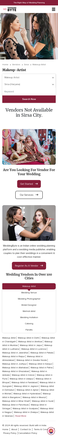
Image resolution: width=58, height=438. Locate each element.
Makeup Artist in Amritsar (30, 341)
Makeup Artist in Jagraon (26, 386)
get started (29, 183)
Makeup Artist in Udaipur (21, 378)
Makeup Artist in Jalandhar (15, 352)
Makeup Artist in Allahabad (15, 367)
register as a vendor (29, 265)
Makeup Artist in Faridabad (24, 382)
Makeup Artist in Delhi (28, 338)
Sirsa (26, 64)
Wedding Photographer (29, 298)
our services (29, 194)
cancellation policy (27, 433)
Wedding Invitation (29, 317)
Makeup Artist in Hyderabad (27, 393)
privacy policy (9, 433)
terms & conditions (43, 429)
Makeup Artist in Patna (41, 367)
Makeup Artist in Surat (42, 401)
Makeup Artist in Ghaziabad (15, 371)
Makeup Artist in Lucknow (33, 349)
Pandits (29, 329)
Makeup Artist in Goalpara (25, 408)
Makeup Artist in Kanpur (40, 364)
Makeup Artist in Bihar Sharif (16, 401)
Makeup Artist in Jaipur (31, 345)
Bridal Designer (29, 305)
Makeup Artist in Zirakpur (26, 412)
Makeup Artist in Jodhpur (14, 364)
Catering (29, 323)
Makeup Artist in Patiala (41, 352)
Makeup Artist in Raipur (13, 356)
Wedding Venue (29, 292)
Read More (20, 416)
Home (5, 64)
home (5, 429)
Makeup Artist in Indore (23, 375)
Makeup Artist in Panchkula (15, 404)
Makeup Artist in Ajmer (28, 390)
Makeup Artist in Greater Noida (32, 360)
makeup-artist (39, 64)
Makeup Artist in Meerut (34, 397)
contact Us (25, 429)
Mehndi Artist (29, 311)
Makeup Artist (29, 286)
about (14, 429)
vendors (16, 64)
